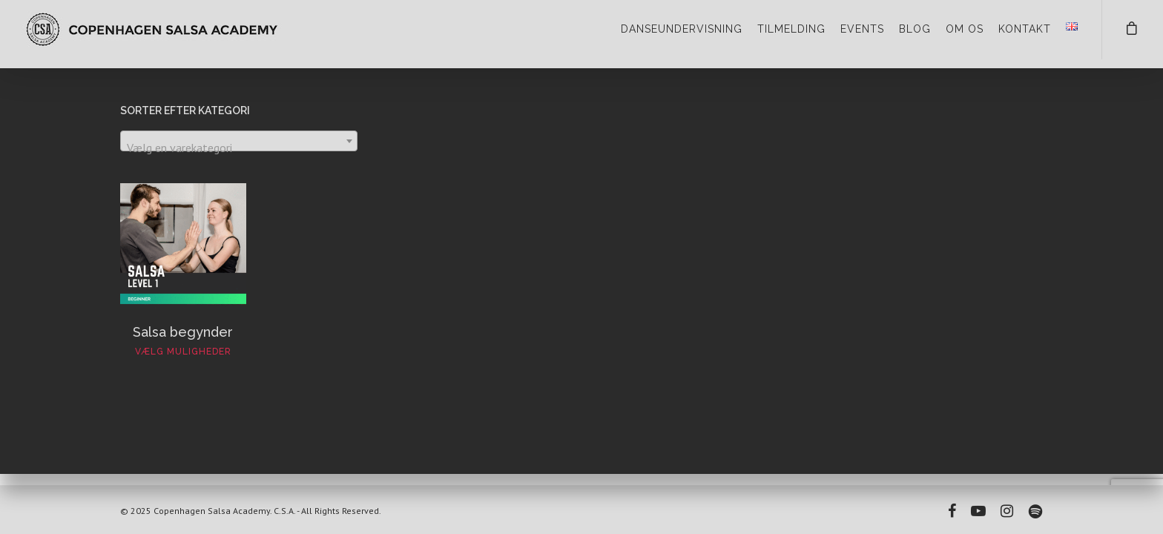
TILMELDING (791, 29)
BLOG (915, 29)
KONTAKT (1024, 29)
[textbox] (239, 147)
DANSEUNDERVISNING (681, 29)
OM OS (965, 29)
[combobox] (239, 141)
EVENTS (862, 29)
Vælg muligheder (183, 351)
